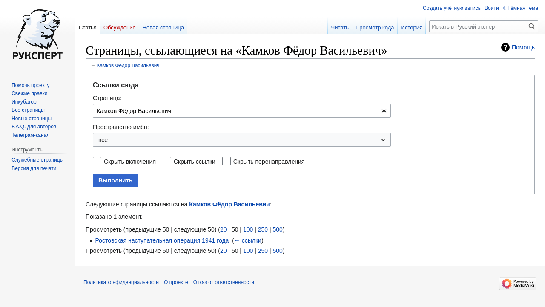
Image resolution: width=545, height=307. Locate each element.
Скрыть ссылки (194, 161)
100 (248, 229)
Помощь (523, 47)
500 (277, 229)
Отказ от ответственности (223, 282)
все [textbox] (103, 139)
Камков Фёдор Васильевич (128, 65)
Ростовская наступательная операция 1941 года (162, 240)
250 (263, 229)
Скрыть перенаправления (269, 161)
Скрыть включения (130, 161)
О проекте (176, 282)
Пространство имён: (121, 127)
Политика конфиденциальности (121, 282)
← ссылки (247, 240)
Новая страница (163, 27)
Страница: (107, 98)
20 (223, 229)
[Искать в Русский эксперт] (483, 26)
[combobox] (242, 111)
